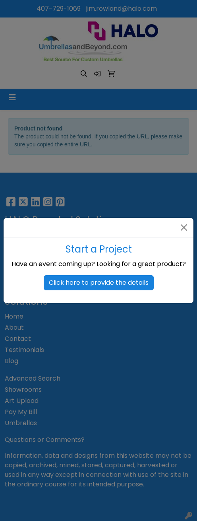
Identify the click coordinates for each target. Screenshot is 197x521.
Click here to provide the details (99, 282)
